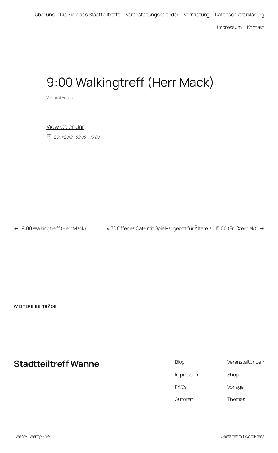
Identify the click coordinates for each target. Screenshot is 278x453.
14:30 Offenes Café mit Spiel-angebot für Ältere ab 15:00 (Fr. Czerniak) (180, 228)
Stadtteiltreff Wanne (56, 363)
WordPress (254, 436)
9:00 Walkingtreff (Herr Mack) (54, 228)
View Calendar (65, 127)
